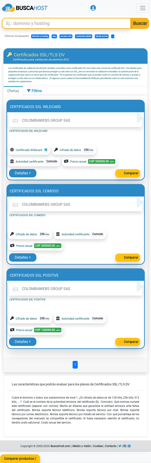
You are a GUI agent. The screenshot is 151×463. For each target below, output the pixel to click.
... (112, 36)
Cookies (98, 446)
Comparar (131, 173)
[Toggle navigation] (142, 8)
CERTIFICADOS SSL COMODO (34, 191)
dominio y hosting (40, 36)
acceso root (65, 36)
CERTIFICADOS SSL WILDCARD (35, 107)
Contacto (110, 446)
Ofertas (13, 91)
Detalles (23, 173)
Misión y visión (81, 446)
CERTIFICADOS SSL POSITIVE (34, 275)
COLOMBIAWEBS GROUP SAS (40, 120)
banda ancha (102, 36)
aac (54, 36)
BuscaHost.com (60, 446)
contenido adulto (83, 36)
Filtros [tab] (34, 91)
